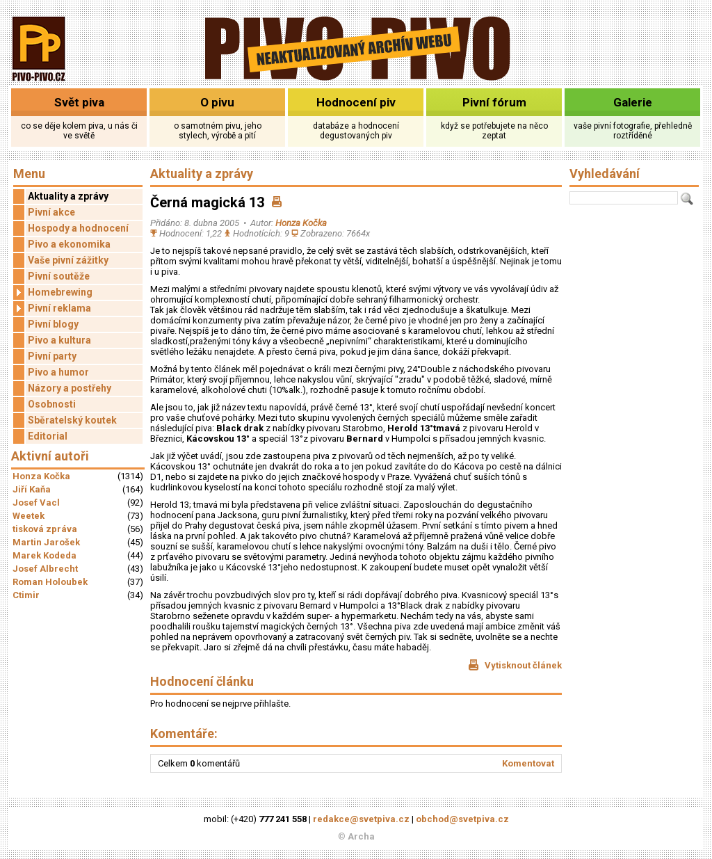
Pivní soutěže (59, 276)
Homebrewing (52, 292)
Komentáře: (184, 733)
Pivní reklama (52, 308)
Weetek (28, 516)
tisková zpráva (45, 529)
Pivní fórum (494, 102)
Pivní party (52, 356)
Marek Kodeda (44, 555)
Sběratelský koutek (72, 420)
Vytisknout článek (515, 665)
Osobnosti (52, 404)
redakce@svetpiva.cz (361, 819)
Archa (361, 836)
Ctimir (26, 595)
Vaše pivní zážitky (68, 260)
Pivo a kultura (59, 340)
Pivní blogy (53, 324)
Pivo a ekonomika (69, 244)
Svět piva (79, 102)
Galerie (632, 102)
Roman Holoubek (50, 582)
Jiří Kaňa (32, 489)
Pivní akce (51, 212)
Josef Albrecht (45, 568)
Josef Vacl (36, 502)
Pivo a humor (58, 372)
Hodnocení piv (356, 102)
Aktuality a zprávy (68, 196)
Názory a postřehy (69, 388)
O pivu (217, 102)
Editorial (47, 436)
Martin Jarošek (46, 542)
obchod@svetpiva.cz (462, 819)
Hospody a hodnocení (78, 228)
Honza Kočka (41, 476)
